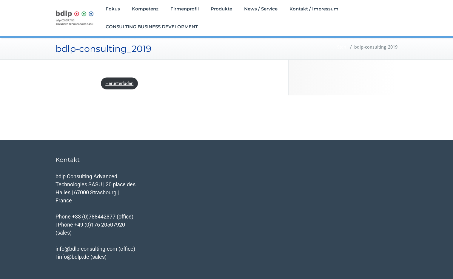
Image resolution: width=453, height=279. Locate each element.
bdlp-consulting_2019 (77, 83)
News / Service (261, 9)
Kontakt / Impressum (313, 9)
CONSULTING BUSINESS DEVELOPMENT (152, 27)
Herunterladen (119, 83)
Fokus (113, 9)
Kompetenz (145, 9)
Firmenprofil (184, 9)
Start (341, 47)
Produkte (221, 9)
